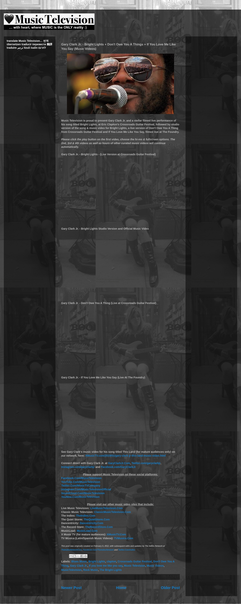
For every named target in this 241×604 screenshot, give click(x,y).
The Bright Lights (110, 569)
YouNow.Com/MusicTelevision (80, 496)
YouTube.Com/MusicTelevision (80, 481)
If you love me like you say (106, 565)
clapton (111, 561)
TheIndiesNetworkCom (71, 550)
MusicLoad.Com (87, 530)
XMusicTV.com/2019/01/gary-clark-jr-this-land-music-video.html (125, 455)
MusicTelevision (71, 569)
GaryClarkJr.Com (119, 463)
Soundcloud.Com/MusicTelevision (83, 493)
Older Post (170, 588)
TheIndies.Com (85, 515)
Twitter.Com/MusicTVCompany (80, 485)
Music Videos (155, 565)
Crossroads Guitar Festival (135, 561)
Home (121, 588)
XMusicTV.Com (116, 534)
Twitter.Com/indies (126, 550)
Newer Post (71, 588)
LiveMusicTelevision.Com (106, 508)
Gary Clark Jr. (78, 565)
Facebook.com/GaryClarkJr (118, 466)
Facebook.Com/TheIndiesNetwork (98, 550)
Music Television (134, 565)
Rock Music (90, 569)
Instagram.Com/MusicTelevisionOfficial (86, 489)
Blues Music (79, 561)
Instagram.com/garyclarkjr (78, 466)
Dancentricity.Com (91, 523)
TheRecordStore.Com (99, 526)
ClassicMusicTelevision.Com (112, 512)
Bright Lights (96, 561)
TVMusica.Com (123, 538)
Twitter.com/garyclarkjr (145, 463)
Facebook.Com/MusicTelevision (81, 478)
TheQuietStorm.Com (97, 519)
